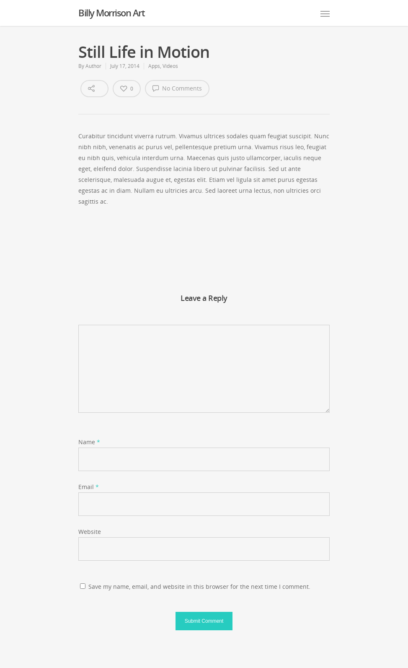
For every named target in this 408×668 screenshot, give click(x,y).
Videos (170, 66)
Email (88, 487)
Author (93, 66)
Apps (154, 66)
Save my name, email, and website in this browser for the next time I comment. (199, 586)
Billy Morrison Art (111, 12)
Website (89, 532)
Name (89, 442)
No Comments (177, 88)
